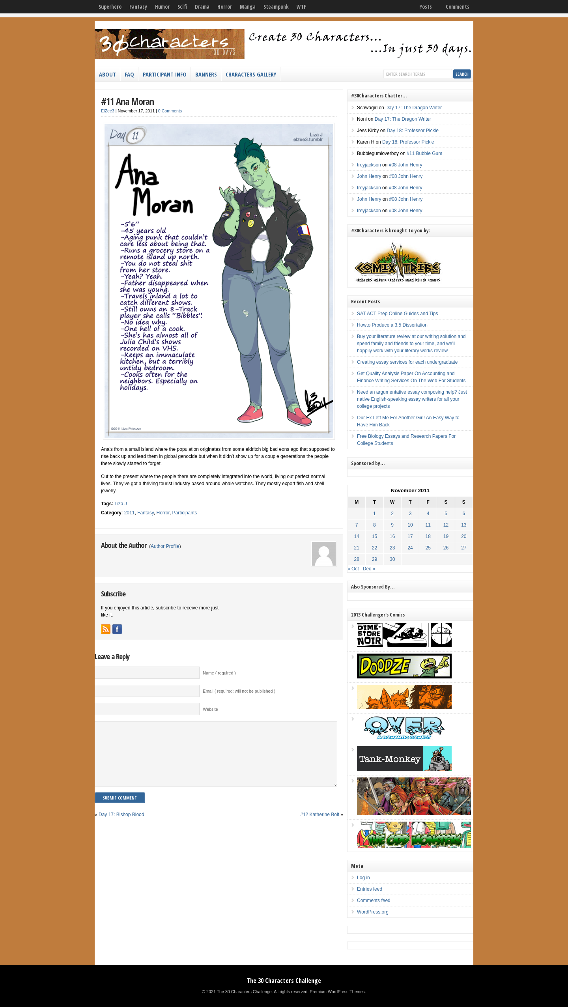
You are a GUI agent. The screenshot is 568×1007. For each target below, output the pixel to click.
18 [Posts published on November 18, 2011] (428, 536)
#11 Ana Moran (127, 101)
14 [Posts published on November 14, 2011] (356, 536)
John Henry (369, 176)
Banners (206, 74)
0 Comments (170, 110)
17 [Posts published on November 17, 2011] (410, 536)
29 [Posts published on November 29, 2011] (374, 559)
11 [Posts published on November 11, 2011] (428, 525)
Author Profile (165, 546)
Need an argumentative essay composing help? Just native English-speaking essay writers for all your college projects (412, 399)
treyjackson (369, 165)
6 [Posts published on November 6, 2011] (463, 513)
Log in (363, 877)
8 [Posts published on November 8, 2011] (374, 525)
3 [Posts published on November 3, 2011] (410, 513)
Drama (202, 6)
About (107, 74)
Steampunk (276, 6)
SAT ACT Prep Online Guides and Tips (397, 313)
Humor (162, 6)
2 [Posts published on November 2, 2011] (392, 513)
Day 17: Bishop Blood (121, 826)
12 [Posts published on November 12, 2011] (445, 525)
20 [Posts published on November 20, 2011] (463, 536)
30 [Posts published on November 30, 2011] (392, 559)
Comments (457, 6)
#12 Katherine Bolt (319, 826)
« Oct (353, 569)
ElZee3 (107, 110)
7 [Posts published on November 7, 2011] (356, 525)
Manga (248, 6)
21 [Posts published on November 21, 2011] (356, 548)
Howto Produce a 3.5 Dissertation (392, 325)
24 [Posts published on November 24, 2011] (410, 548)
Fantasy (138, 6)
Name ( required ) (219, 673)
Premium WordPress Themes (337, 991)
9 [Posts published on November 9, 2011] (392, 525)
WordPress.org (373, 912)
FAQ (129, 74)
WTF (301, 6)
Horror (224, 6)
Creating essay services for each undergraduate (407, 362)
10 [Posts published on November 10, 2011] (410, 525)
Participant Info (165, 74)
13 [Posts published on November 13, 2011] (463, 525)
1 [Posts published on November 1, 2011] (374, 513)
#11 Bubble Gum (424, 153)
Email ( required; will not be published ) (239, 691)
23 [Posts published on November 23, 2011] (392, 548)
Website (210, 709)
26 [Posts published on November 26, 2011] (445, 548)
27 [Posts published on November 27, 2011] (463, 548)
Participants (184, 513)
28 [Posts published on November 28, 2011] (356, 559)
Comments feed (373, 900)
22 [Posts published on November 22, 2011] (374, 548)
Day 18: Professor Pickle (412, 130)
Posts (425, 6)
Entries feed (369, 889)
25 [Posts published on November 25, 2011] (428, 548)
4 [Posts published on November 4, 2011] (428, 513)
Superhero (110, 6)
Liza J (120, 503)
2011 (129, 513)
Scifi (182, 6)
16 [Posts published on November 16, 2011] (392, 536)
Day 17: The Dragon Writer (413, 107)
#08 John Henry (405, 165)
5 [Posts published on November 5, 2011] (446, 513)
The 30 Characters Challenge (284, 980)
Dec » (369, 569)
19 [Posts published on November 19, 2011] (445, 536)
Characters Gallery (251, 74)
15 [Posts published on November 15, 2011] (374, 536)
